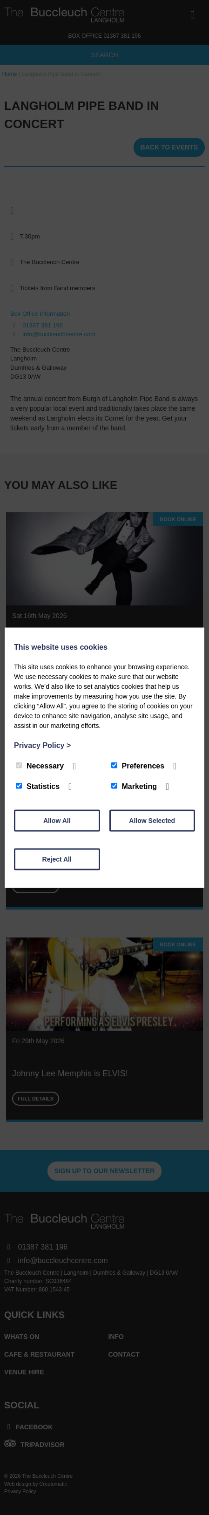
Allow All (57, 820)
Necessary (40, 765)
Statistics (38, 786)
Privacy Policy (42, 745)
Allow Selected (152, 820)
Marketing (134, 786)
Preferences (138, 765)
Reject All (57, 859)
